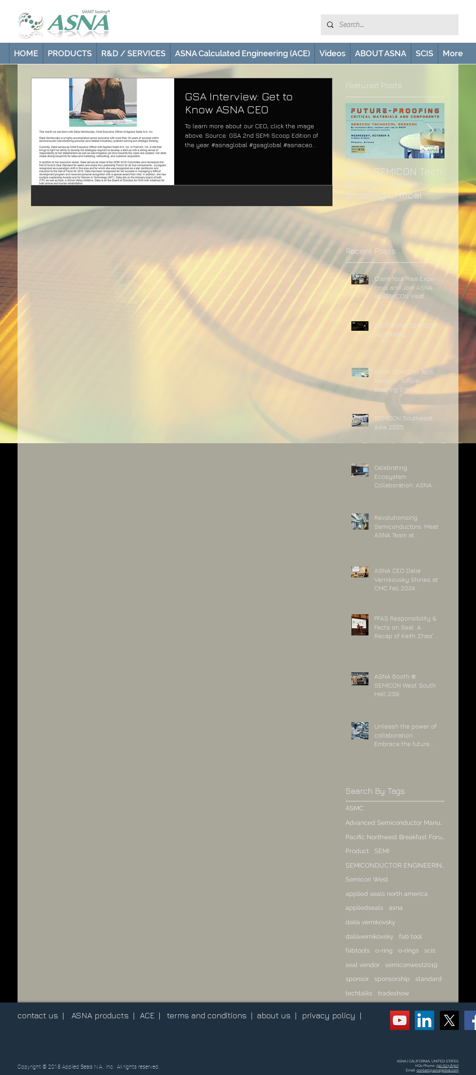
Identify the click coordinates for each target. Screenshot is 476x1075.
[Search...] (389, 24)
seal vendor (363, 964)
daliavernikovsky (370, 936)
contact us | (41, 1015)
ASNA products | (103, 1015)
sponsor (357, 978)
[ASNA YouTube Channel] (399, 1020)
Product (357, 851)
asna (396, 907)
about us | (276, 1015)
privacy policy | (331, 1015)
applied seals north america (387, 893)
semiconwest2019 (411, 964)
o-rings (408, 950)
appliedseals (364, 907)
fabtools (358, 950)
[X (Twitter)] (449, 1020)
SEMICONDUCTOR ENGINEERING (395, 865)
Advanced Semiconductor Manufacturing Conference (395, 822)
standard (428, 978)
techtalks (359, 993)
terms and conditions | (209, 1015)
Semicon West (367, 879)
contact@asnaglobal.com (437, 1070)
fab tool (410, 936)
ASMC (355, 808)
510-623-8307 (447, 1065)
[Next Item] (430, 131)
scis (430, 950)
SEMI (381, 851)
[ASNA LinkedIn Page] (424, 1020)
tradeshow (393, 993)
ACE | (150, 1015)
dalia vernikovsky (370, 922)
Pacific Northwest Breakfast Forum (395, 837)
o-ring (384, 950)
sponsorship (392, 978)
